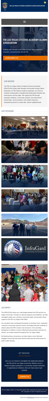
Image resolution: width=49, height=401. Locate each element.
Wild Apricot (30, 397)
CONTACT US (24, 377)
